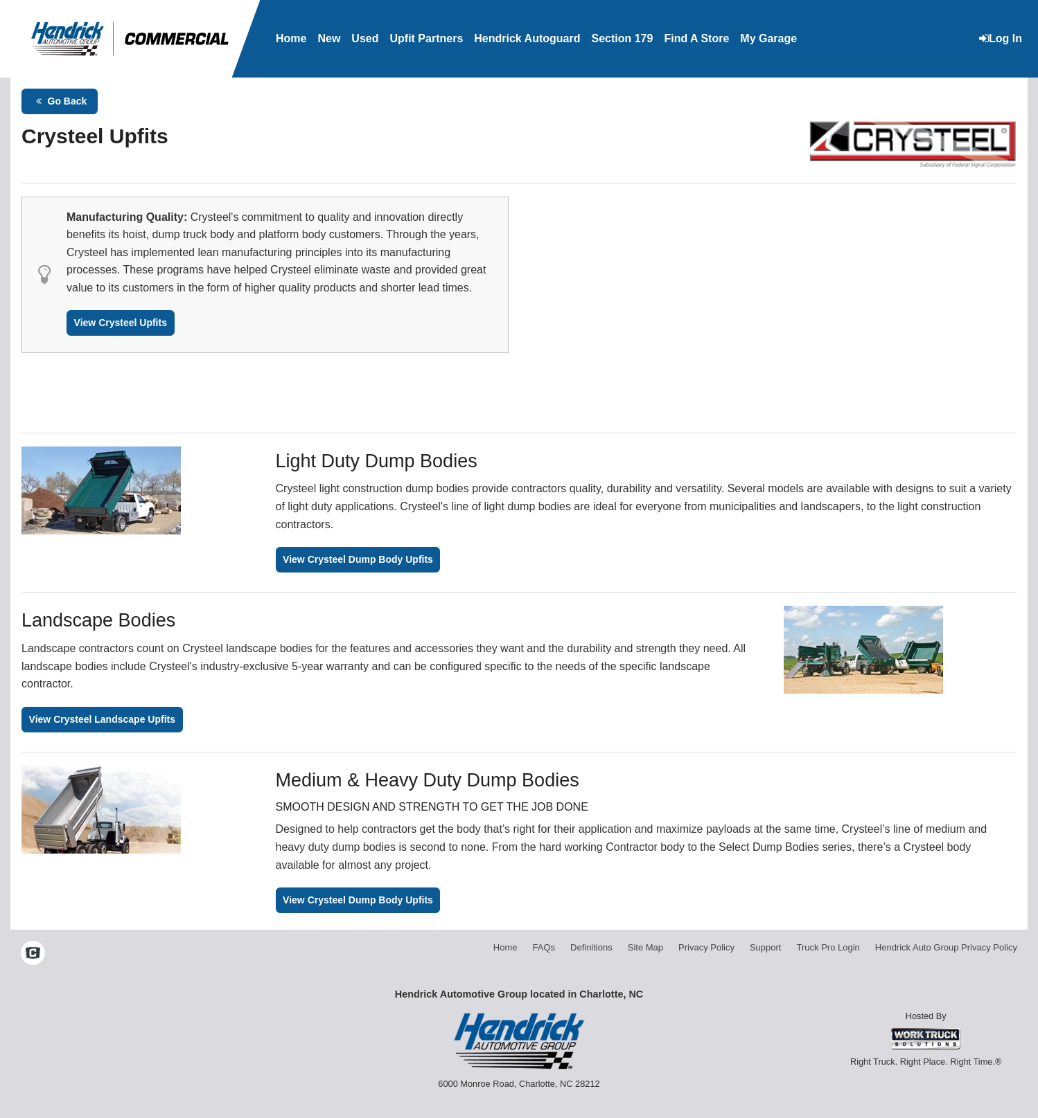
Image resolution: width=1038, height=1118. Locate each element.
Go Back (60, 101)
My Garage (768, 38)
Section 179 (622, 38)
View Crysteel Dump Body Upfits (358, 559)
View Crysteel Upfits (120, 322)
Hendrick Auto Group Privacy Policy (946, 947)
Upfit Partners (426, 38)
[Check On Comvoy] (33, 954)
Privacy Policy (706, 947)
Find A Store (696, 38)
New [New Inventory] (328, 38)
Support (766, 947)
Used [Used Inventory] (364, 38)
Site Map (645, 947)
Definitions (591, 947)
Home (291, 38)
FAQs (544, 947)
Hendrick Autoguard (527, 38)
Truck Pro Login (828, 947)
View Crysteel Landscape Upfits (102, 719)
